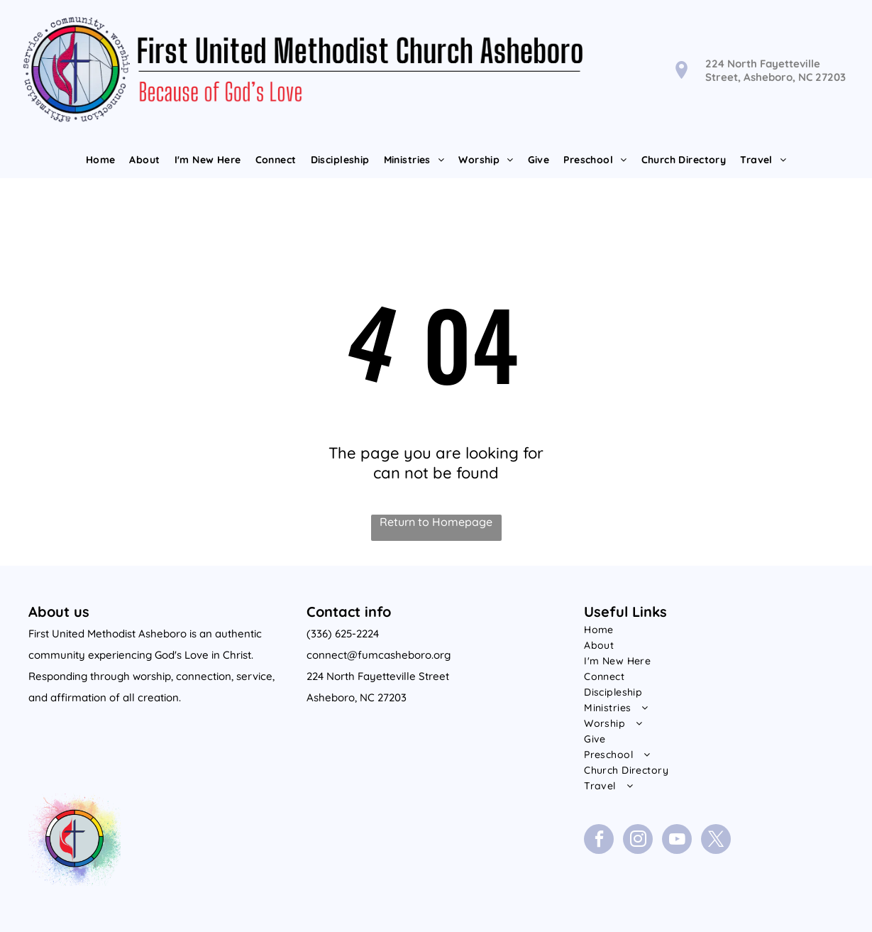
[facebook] (599, 840)
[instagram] (638, 840)
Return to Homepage (436, 522)
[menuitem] (101, 160)
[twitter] (716, 840)
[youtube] (677, 840)
